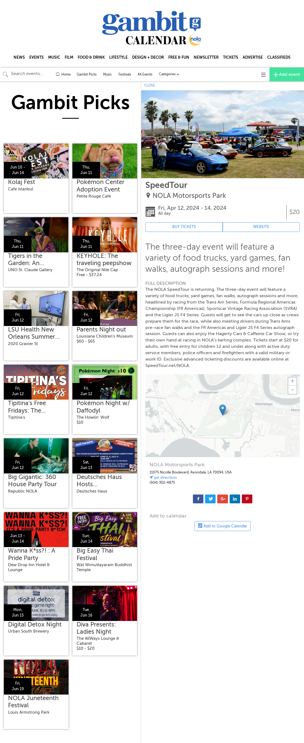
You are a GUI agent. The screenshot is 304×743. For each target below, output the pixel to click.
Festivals (125, 74)
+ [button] (292, 381)
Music (107, 74)
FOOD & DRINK (91, 57)
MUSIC (54, 57)
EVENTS (36, 57)
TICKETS (230, 57)
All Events (145, 74)
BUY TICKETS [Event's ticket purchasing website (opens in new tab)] (184, 227)
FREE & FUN (178, 57)
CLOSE (149, 85)
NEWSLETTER (206, 57)
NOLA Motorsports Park (189, 196)
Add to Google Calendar (222, 525)
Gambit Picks (86, 74)
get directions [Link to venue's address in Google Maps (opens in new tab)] (163, 477)
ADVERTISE (253, 57)
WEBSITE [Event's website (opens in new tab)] (261, 227)
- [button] (292, 390)
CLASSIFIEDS (278, 57)
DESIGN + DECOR (148, 57)
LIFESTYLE (118, 57)
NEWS (19, 57)
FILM (69, 57)
